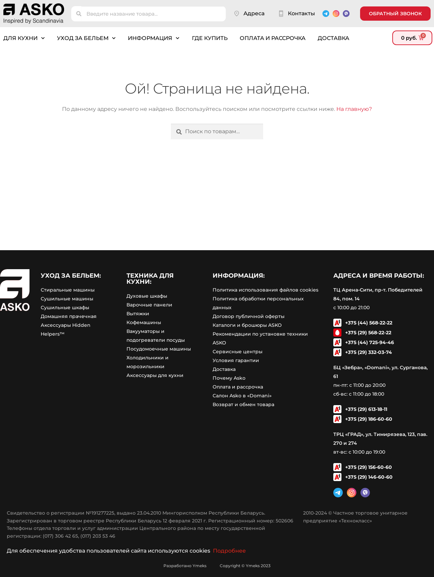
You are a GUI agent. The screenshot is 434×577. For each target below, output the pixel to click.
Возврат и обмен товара (243, 404)
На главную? (354, 109)
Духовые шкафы (146, 296)
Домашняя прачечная (69, 316)
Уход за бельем (86, 38)
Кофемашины (143, 322)
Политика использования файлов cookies (265, 290)
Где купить (210, 38)
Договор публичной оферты (248, 316)
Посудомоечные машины (158, 349)
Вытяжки (137, 314)
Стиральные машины (68, 290)
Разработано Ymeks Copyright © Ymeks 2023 (217, 565)
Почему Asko (229, 378)
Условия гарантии (236, 360)
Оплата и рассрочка (272, 38)
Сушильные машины (67, 299)
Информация (153, 38)
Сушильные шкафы (65, 307)
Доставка (333, 38)
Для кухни (24, 38)
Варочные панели (149, 305)
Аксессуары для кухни (154, 375)
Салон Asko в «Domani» (242, 396)
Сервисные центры (237, 352)
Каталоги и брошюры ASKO (247, 325)
